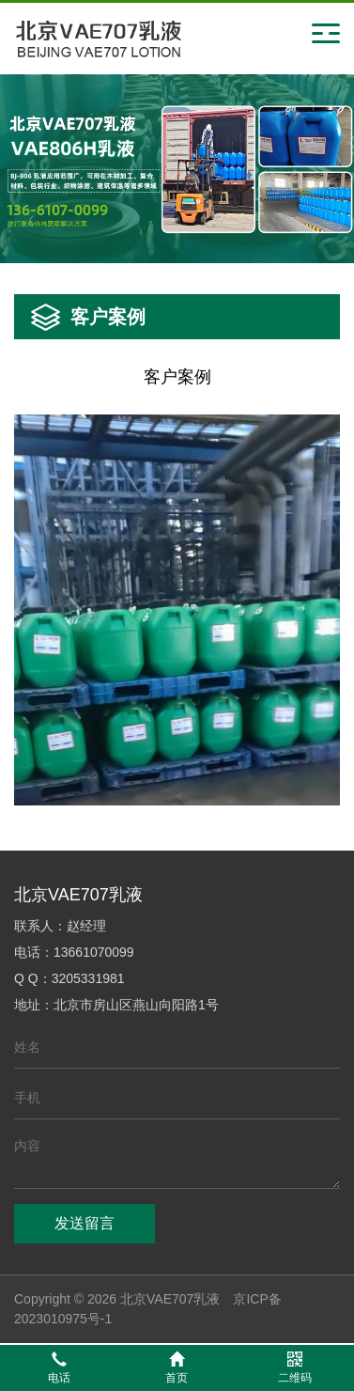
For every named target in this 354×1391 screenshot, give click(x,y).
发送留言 (84, 1223)
